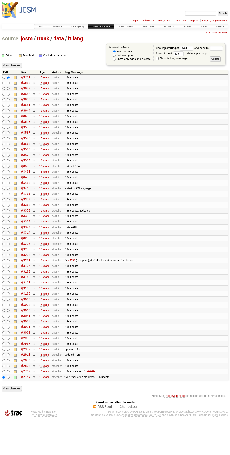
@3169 (25, 301)
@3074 (25, 332)
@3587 (25, 140)
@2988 (25, 369)
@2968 (25, 376)
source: (11, 38)
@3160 (25, 314)
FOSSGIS (138, 447)
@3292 (25, 258)
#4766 (71, 282)
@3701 (25, 78)
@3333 (25, 239)
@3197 (25, 289)
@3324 (25, 245)
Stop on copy (123, 51)
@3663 (25, 96)
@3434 (25, 196)
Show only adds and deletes (132, 59)
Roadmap (169, 26)
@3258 (25, 270)
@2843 (25, 394)
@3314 (25, 251)
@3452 (25, 189)
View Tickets (126, 26)
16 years (44, 158)
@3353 (25, 227)
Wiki (41, 26)
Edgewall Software (45, 451)
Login (135, 20)
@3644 (25, 115)
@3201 (25, 282)
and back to (208, 48)
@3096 (25, 326)
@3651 (25, 109)
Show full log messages (172, 58)
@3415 (25, 202)
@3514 (25, 171)
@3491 (25, 183)
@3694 (25, 84)
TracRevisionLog (174, 432)
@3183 (25, 295)
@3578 (25, 146)
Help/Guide (164, 20)
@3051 (25, 345)
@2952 (25, 382)
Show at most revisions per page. (181, 53)
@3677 (25, 90)
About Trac (180, 20)
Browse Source (101, 26)
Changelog (77, 26)
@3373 (25, 214)
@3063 (25, 338)
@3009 (25, 363)
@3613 (25, 127)
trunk (43, 38)
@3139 (25, 320)
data (58, 38)
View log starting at (174, 48)
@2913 (25, 388)
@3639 (25, 121)
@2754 (25, 413)
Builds (187, 26)
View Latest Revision (216, 32)
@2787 (25, 406)
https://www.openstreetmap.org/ (208, 447)
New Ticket (149, 26)
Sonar (203, 26)
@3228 (25, 276)
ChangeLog (128, 443)
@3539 (25, 158)
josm (27, 38)
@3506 (25, 177)
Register (194, 20)
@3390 (25, 208)
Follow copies (123, 55)
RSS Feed (105, 443)
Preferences (148, 20)
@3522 (25, 165)
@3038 (25, 351)
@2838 (25, 400)
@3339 (25, 233)
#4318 (91, 406)
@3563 (25, 152)
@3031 (25, 357)
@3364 (25, 220)
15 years (44, 77)
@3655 (25, 102)
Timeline (57, 26)
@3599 (25, 133)
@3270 (25, 264)
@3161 (25, 307)
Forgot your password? (214, 20)
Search (220, 26)
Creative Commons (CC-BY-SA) (142, 451)
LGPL (215, 451)
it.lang (75, 38)
